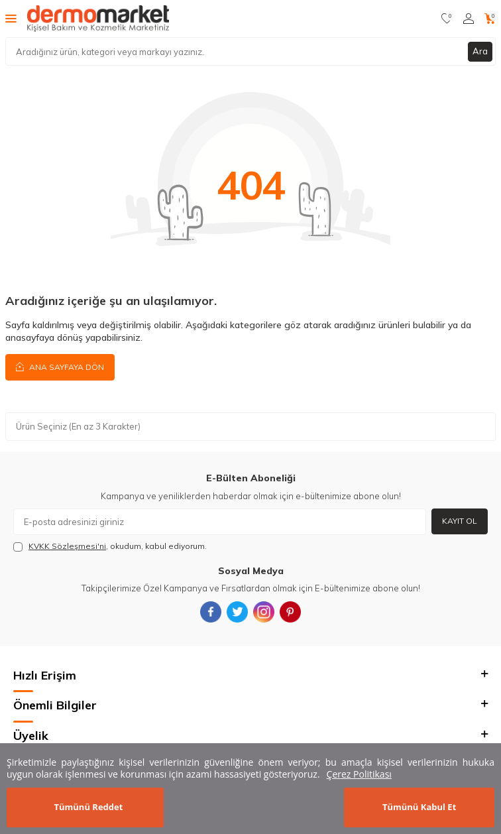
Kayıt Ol (459, 521)
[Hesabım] (468, 18)
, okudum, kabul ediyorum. (110, 546)
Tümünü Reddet (88, 807)
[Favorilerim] (447, 18)
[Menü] (11, 18)
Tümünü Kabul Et (419, 807)
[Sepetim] (490, 18)
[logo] (98, 18)
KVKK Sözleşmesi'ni (67, 546)
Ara (480, 51)
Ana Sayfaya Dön (60, 367)
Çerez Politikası (359, 774)
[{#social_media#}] (210, 612)
